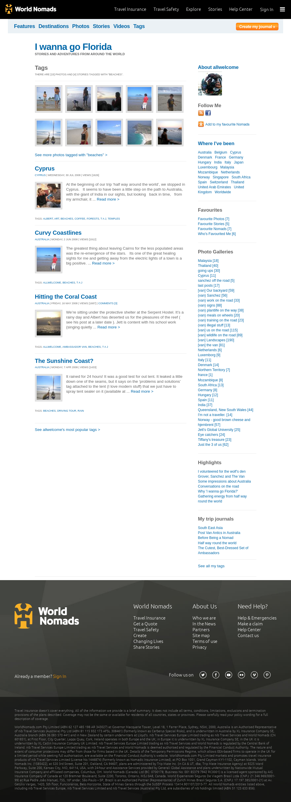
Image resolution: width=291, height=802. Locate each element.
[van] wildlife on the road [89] (220, 335)
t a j (103, 218)
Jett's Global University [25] (219, 430)
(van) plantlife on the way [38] (221, 310)
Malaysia (227, 167)
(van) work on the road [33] (219, 300)
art (56, 218)
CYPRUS (40, 175)
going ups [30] (209, 271)
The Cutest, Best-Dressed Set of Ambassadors (223, 550)
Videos (121, 26)
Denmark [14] (208, 365)
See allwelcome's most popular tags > (67, 429)
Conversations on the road (218, 486)
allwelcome (52, 282)
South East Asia (210, 528)
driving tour (66, 410)
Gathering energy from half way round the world (222, 498)
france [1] (205, 375)
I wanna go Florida (73, 46)
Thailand (237, 182)
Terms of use (205, 641)
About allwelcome (218, 67)
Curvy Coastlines (58, 232)
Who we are (204, 617)
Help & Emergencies (257, 617)
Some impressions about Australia (224, 481)
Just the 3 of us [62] (213, 445)
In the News (204, 623)
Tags (139, 26)
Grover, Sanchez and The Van (221, 476)
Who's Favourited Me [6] (217, 234)
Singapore (221, 177)
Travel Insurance (130, 9)
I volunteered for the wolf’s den (222, 471)
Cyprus (45, 168)
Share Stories (146, 647)
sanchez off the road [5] (216, 281)
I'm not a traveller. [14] (215, 415)
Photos (80, 26)
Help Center (241, 9)
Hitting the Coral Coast (66, 296)
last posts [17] (209, 285)
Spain (202, 182)
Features (24, 26)
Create (140, 635)
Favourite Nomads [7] (215, 229)
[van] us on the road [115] (218, 330)
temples (114, 218)
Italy (228, 162)
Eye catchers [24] (211, 435)
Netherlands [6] (210, 350)
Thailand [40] (208, 266)
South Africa (241, 177)
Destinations (53, 26)
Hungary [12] (208, 395)
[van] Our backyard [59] (216, 290)
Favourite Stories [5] (214, 224)
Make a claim (250, 623)
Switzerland (219, 182)
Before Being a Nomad (216, 538)
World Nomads (30, 9)
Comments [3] (107, 303)
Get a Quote (145, 623)
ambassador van (74, 346)
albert (48, 218)
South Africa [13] (211, 385)
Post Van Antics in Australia (219, 533)
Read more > (108, 199)
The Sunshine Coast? (64, 361)
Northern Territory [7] (214, 370)
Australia (205, 152)
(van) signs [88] (210, 305)
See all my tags (211, 566)
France (220, 157)
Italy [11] (204, 360)
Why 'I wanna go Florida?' (218, 491)
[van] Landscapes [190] (216, 340)
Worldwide (223, 192)
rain (81, 410)
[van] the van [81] (211, 345)
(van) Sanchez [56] (212, 295)
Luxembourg (208, 167)
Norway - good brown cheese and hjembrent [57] (224, 422)
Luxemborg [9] (209, 355)
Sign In (267, 9)
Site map (201, 635)
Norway (204, 177)
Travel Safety (166, 9)
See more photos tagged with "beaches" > (71, 155)
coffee (80, 218)
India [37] (205, 405)
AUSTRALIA (42, 239)
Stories (215, 9)
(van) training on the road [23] (221, 320)
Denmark (205, 157)
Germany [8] (207, 390)
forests (93, 218)
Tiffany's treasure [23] (215, 440)
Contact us (248, 635)
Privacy (200, 647)
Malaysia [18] (208, 261)
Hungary (204, 162)
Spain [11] (206, 400)
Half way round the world (217, 543)
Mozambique (208, 172)
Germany (236, 157)
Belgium (220, 152)
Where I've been (216, 143)
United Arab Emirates (214, 187)
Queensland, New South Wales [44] (225, 410)
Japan (239, 162)
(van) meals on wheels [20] (219, 315)
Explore (193, 9)
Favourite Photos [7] (214, 219)
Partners (201, 629)
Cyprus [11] (207, 276)
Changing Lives (148, 641)
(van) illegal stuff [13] (214, 325)
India (218, 162)
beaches (67, 218)
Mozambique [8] (210, 380)
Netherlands (230, 172)
